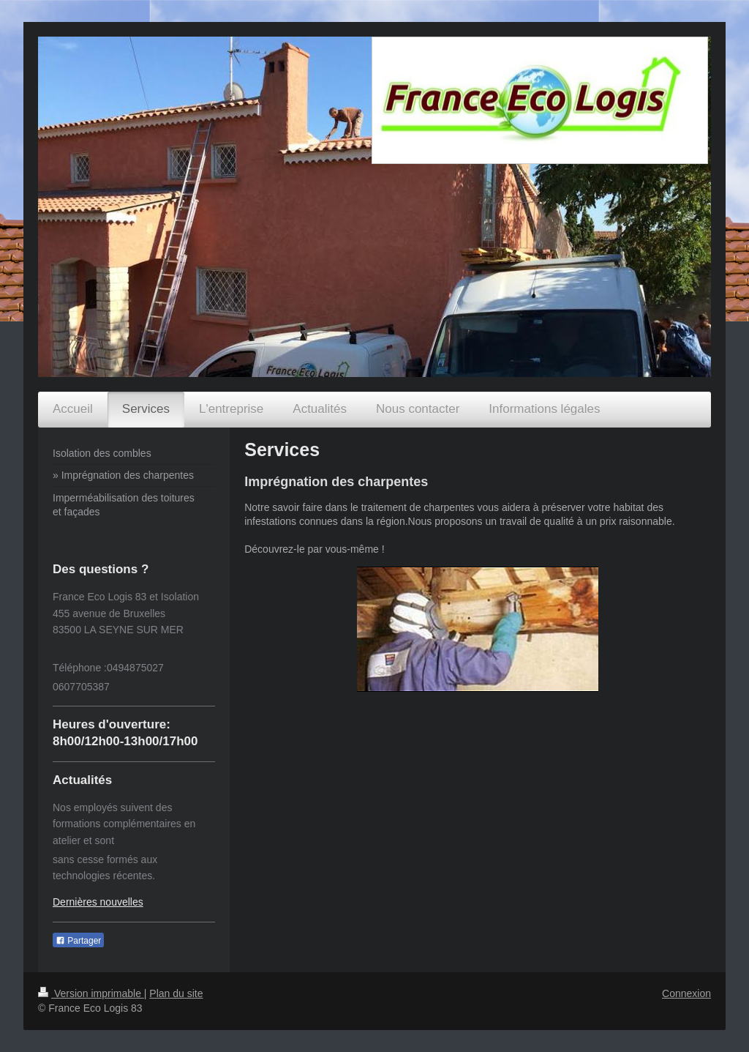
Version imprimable (91, 993)
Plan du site (176, 993)
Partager (78, 941)
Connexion (686, 993)
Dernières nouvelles (98, 902)
